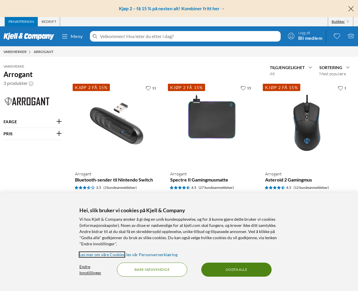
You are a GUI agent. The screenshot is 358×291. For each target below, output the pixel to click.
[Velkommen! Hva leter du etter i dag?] (189, 36)
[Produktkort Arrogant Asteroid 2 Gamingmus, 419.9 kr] (307, 124)
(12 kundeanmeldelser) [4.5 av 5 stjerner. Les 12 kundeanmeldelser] (311, 187)
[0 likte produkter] (337, 36)
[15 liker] (246, 87)
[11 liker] (151, 87)
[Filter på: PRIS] (33, 133)
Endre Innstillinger (90, 269)
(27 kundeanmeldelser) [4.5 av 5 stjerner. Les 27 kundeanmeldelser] (216, 187)
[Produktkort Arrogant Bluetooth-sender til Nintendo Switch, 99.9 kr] (117, 124)
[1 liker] (342, 87)
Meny (72, 36)
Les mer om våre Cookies (102, 254)
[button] (31, 83)
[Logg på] (305, 36)
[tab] (21, 21)
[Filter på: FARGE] (33, 121)
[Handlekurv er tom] (351, 36)
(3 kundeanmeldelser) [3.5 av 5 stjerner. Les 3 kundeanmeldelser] (120, 187)
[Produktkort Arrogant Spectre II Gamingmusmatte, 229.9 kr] (212, 124)
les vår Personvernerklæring (152, 254)
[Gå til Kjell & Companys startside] (31, 36)
